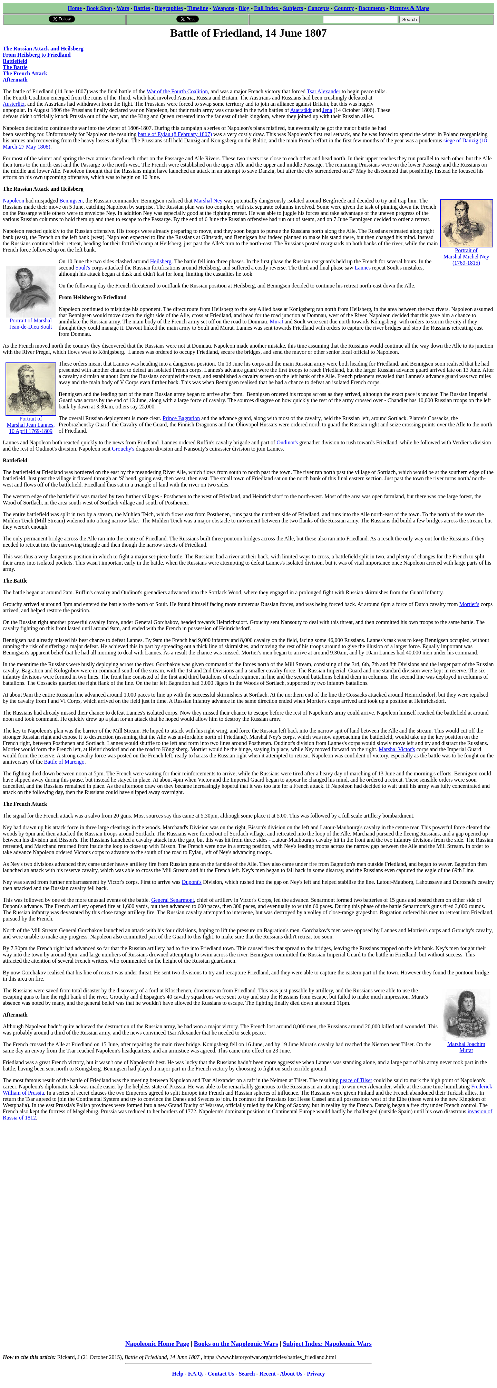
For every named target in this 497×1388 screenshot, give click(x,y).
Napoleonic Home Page (157, 1343)
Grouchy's (123, 449)
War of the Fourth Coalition (177, 91)
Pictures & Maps (409, 8)
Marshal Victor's (397, 749)
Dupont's (192, 882)
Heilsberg (161, 261)
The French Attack (25, 73)
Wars (123, 8)
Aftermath (15, 80)
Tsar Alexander (323, 91)
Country (344, 8)
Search (247, 1374)
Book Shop (99, 8)
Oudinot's (287, 442)
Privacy (316, 1374)
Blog (244, 8)
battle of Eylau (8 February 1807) (175, 134)
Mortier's (469, 604)
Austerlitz (14, 104)
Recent (268, 1374)
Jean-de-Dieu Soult (30, 327)
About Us (291, 1374)
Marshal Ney (208, 201)
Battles (142, 8)
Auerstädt (301, 110)
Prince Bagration (181, 418)
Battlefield (15, 61)
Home (75, 8)
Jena (327, 110)
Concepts (318, 8)
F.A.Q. (195, 1374)
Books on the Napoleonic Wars (236, 1343)
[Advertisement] (442, 83)
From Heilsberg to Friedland (37, 55)
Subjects (293, 8)
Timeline (197, 8)
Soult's (82, 268)
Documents (372, 8)
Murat (276, 321)
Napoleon (13, 201)
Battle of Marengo (64, 762)
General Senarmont (172, 900)
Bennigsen (71, 201)
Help (177, 1374)
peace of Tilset (356, 1080)
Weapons (223, 8)
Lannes (363, 268)
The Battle (15, 67)
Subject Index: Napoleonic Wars (327, 1343)
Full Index (267, 8)
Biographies (169, 8)
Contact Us (221, 1374)
